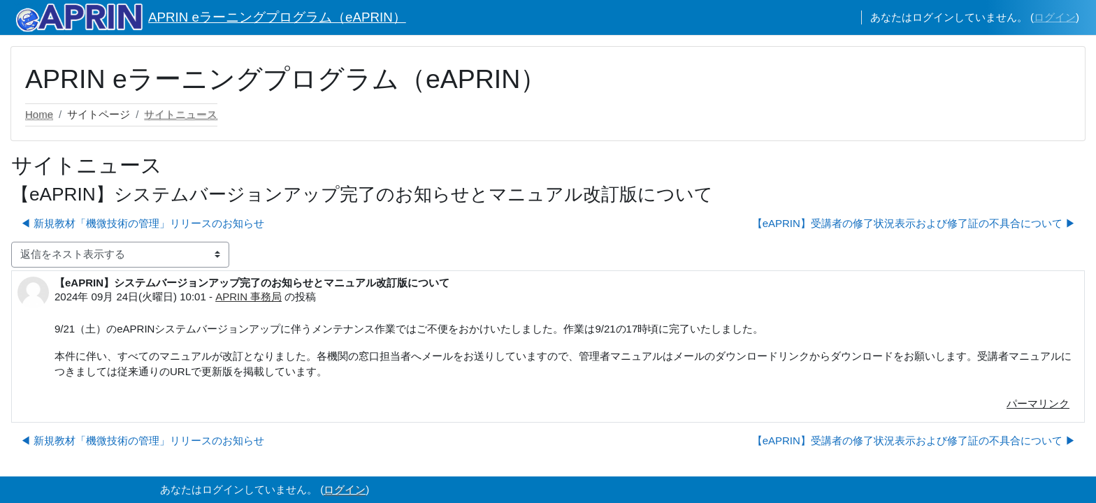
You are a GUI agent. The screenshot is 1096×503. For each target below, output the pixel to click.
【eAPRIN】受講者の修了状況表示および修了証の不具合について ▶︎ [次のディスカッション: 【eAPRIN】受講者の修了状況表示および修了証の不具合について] (914, 223)
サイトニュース (180, 114)
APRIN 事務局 (248, 296)
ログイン (1055, 17)
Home (39, 114)
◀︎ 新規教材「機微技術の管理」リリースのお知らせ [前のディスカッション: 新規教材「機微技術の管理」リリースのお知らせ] (142, 223)
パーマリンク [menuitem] (1038, 403)
